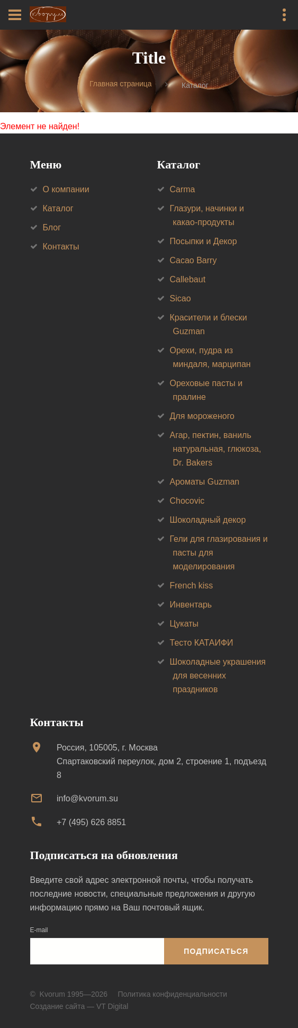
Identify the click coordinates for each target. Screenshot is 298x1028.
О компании (66, 189)
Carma (182, 189)
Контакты (61, 246)
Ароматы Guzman (205, 481)
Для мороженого (202, 416)
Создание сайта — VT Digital (79, 1006)
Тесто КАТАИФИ (201, 642)
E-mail (39, 930)
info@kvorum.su (87, 798)
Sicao (180, 298)
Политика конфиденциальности (172, 994)
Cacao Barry (193, 260)
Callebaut (188, 279)
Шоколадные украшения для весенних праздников (218, 675)
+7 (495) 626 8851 (91, 822)
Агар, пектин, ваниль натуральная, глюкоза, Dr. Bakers (215, 449)
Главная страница (120, 84)
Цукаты (184, 623)
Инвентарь (191, 604)
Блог (52, 227)
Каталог (58, 208)
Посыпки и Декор (203, 241)
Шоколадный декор (208, 519)
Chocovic (187, 500)
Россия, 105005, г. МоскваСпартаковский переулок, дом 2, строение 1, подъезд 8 (161, 761)
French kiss (191, 585)
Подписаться (216, 951)
